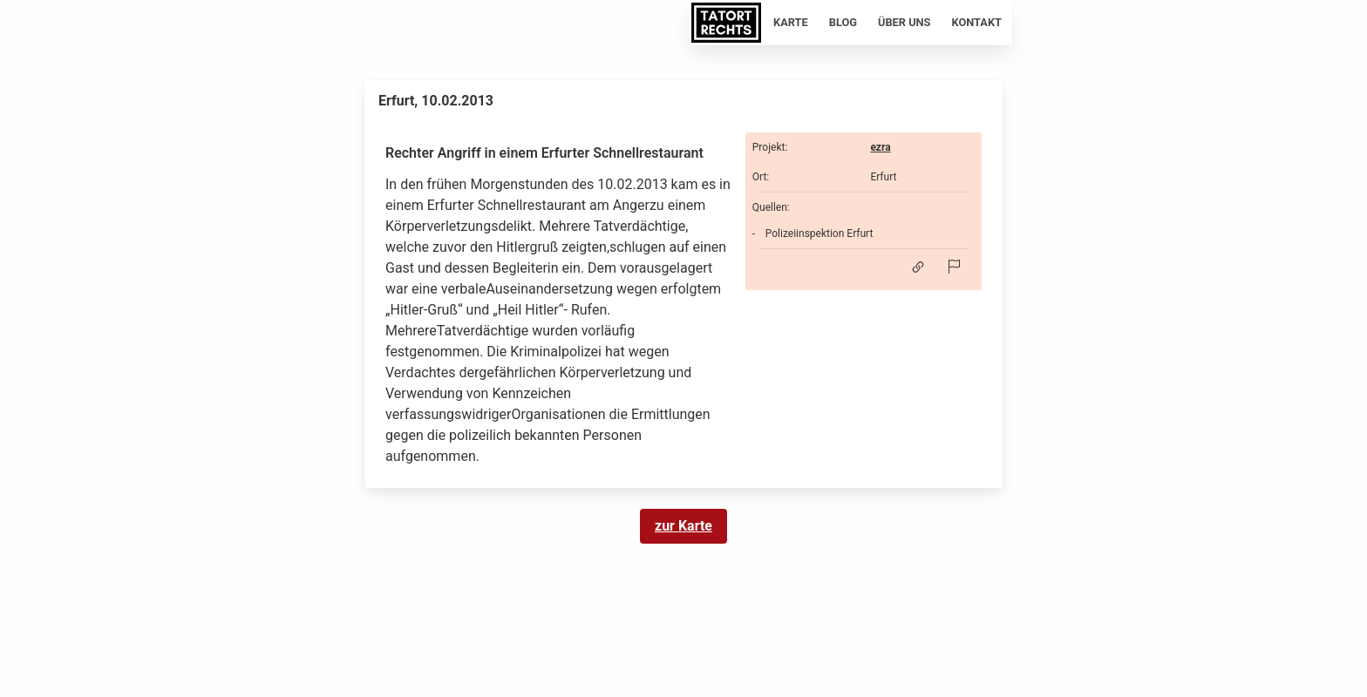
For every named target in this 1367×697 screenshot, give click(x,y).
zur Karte (683, 526)
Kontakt (977, 22)
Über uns (904, 22)
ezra (880, 147)
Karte (790, 22)
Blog (843, 22)
